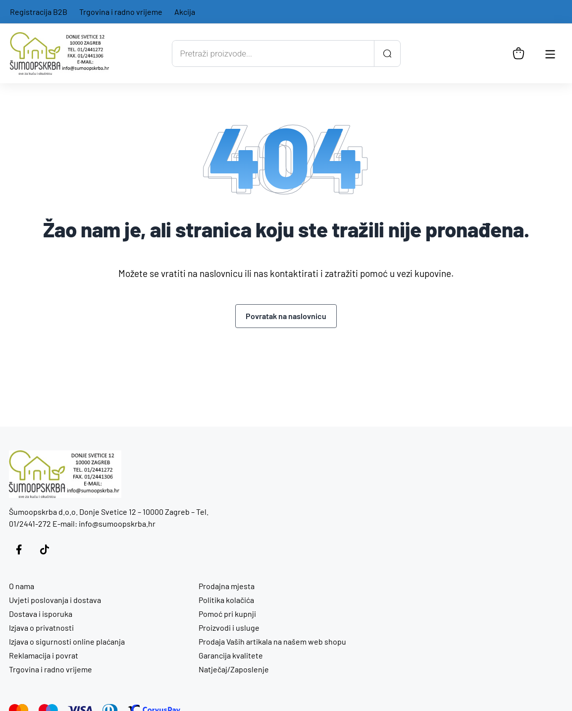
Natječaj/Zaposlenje (234, 669)
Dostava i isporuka (40, 613)
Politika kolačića (226, 599)
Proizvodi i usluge (229, 627)
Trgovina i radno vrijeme (120, 11)
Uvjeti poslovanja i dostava (55, 599)
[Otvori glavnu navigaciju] (550, 53)
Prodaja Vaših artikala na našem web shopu (272, 641)
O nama (21, 586)
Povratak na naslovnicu (286, 316)
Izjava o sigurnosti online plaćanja (67, 641)
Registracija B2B (38, 11)
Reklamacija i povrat (43, 655)
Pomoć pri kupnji (227, 613)
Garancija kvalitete (231, 655)
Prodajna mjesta (227, 586)
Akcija (184, 11)
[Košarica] (518, 53)
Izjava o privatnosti (41, 627)
